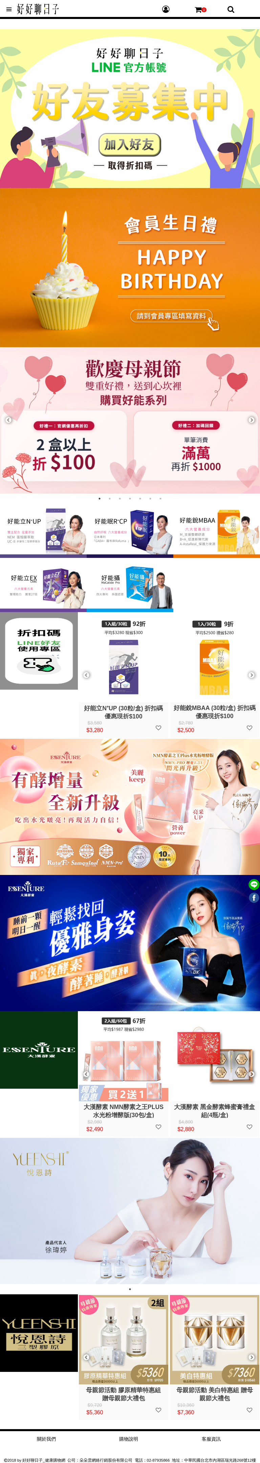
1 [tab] (99, 498)
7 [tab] (160, 498)
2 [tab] (109, 498)
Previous (8, 420)
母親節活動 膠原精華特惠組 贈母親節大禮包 (214, 1394)
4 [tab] (130, 498)
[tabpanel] (130, 420)
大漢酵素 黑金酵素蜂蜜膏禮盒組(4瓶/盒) (123, 1111)
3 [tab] (119, 498)
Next (251, 420)
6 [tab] (150, 498)
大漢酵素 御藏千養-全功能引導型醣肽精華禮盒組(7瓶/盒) (214, 1111)
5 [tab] (140, 498)
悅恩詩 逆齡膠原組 (123, 1390)
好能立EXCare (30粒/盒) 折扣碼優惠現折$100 (214, 712)
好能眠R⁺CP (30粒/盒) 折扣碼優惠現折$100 (123, 712)
